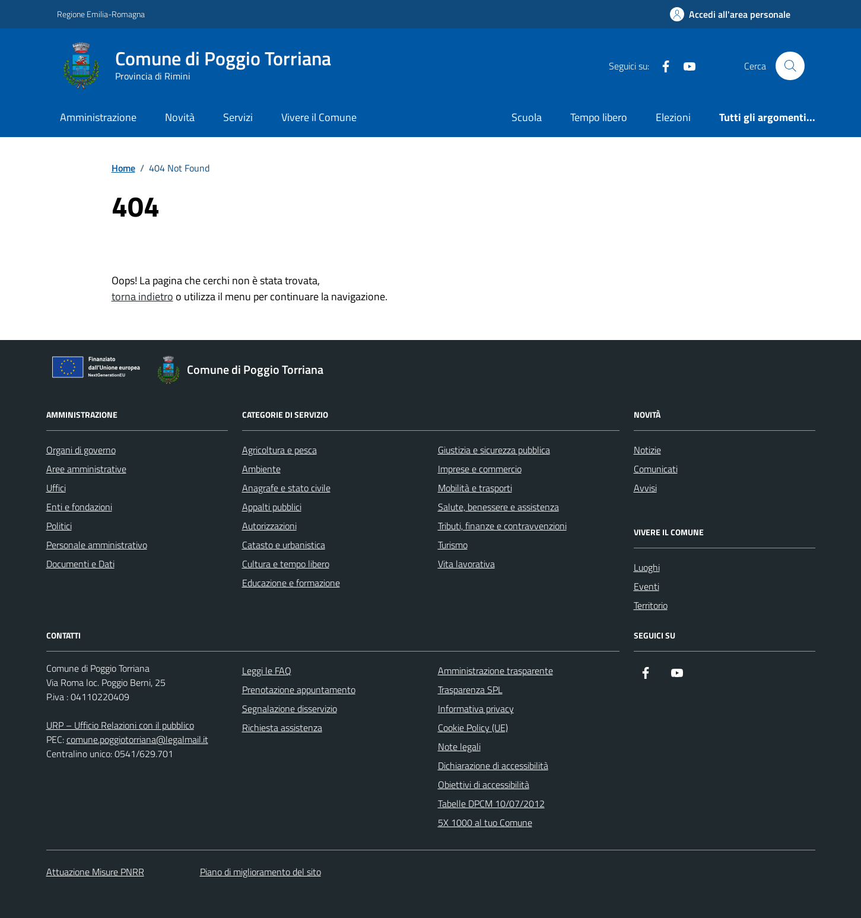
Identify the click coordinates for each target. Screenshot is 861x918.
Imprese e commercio (480, 469)
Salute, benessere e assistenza (498, 507)
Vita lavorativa (466, 564)
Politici (59, 526)
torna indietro (142, 296)
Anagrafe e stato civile (286, 488)
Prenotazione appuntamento (298, 689)
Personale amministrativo (96, 545)
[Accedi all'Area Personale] (730, 14)
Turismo (453, 545)
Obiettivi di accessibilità (483, 784)
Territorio (651, 605)
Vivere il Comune (319, 117)
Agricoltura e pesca (279, 450)
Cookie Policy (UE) (473, 727)
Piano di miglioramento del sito (260, 872)
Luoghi (647, 567)
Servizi (238, 117)
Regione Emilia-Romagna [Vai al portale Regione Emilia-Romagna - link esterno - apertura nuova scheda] (101, 14)
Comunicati (656, 469)
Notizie (647, 450)
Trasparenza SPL (470, 689)
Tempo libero (598, 117)
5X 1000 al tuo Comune (485, 822)
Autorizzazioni (269, 526)
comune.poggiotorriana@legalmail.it (137, 739)
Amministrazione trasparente (495, 670)
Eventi (646, 586)
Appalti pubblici (271, 507)
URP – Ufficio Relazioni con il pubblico (120, 725)
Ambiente (261, 469)
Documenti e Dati (80, 564)
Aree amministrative (86, 469)
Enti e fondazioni (79, 507)
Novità (180, 117)
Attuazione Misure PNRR (95, 872)
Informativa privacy (476, 708)
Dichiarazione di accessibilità (493, 765)
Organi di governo (81, 450)
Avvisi (645, 488)
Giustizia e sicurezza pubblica (494, 450)
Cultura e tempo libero (285, 564)
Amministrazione (98, 117)
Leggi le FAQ (266, 670)
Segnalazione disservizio (289, 708)
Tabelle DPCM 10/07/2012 (491, 803)
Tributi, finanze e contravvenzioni (502, 526)
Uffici (56, 488)
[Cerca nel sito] (790, 66)
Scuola (526, 117)
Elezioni (673, 117)
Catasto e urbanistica (283, 545)
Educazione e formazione (291, 583)
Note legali (459, 746)
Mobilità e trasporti (475, 488)
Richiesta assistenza (282, 727)
